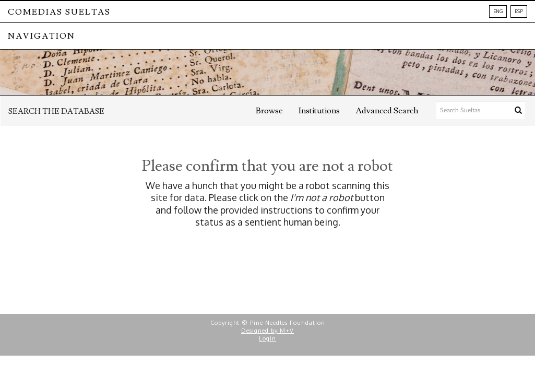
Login (267, 338)
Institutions (319, 110)
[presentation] (283, 261)
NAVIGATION (41, 36)
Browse (269, 110)
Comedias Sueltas (59, 12)
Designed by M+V (267, 330)
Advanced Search (386, 110)
